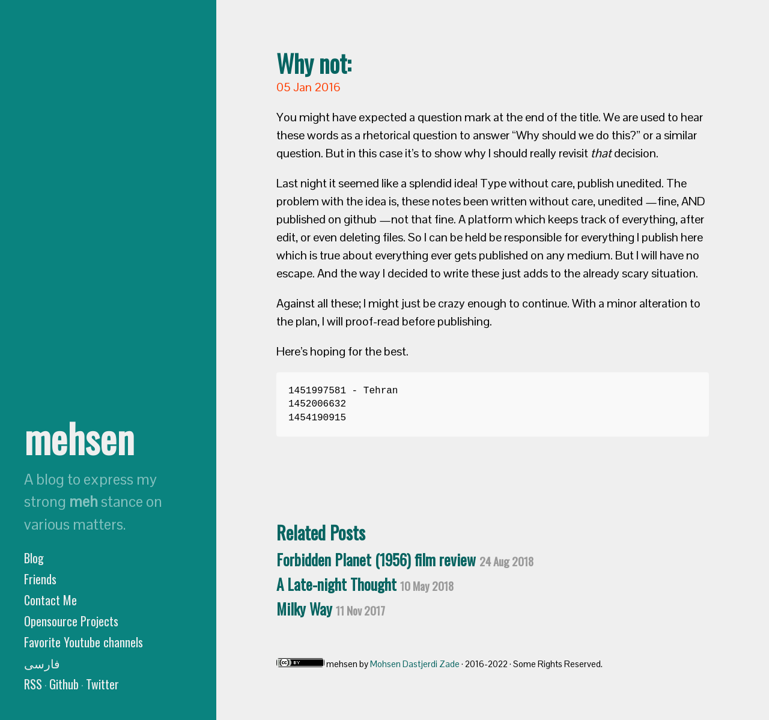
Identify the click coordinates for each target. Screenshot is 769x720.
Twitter (102, 684)
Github (64, 684)
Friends (40, 579)
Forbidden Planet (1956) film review (404, 559)
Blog (34, 558)
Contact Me (50, 600)
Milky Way (330, 608)
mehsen (79, 437)
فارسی (42, 663)
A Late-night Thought (365, 584)
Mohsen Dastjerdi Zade (415, 664)
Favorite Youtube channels (83, 642)
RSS (33, 684)
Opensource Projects (71, 621)
